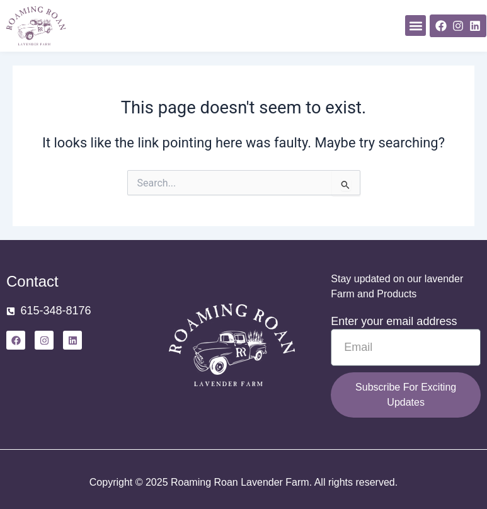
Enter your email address (394, 321)
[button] (415, 25)
